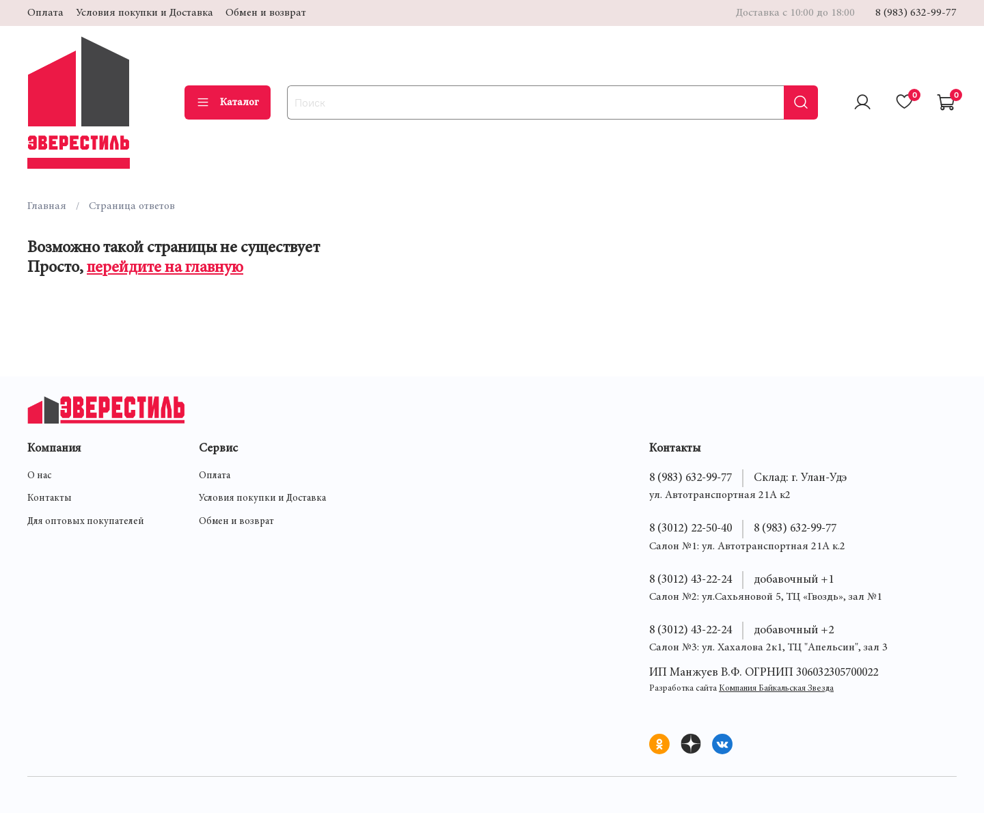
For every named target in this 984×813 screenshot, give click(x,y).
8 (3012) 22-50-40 (690, 529)
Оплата (45, 13)
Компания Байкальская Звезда (776, 689)
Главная (46, 206)
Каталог (227, 102)
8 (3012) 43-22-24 (690, 580)
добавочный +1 (794, 580)
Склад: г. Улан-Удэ (800, 478)
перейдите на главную (165, 268)
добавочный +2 (794, 630)
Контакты (49, 499)
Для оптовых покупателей (85, 522)
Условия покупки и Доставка (144, 13)
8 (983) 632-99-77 (916, 13)
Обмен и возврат (266, 13)
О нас (39, 476)
